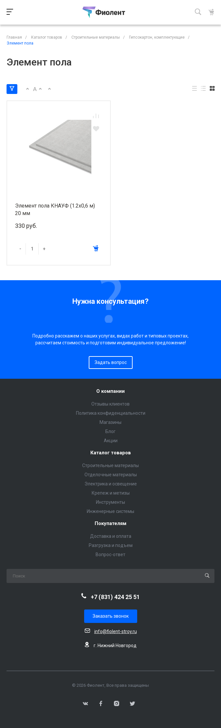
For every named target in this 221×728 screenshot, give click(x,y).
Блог (110, 431)
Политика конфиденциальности (110, 413)
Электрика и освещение (110, 483)
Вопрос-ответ (110, 554)
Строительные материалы (110, 465)
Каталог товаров (110, 453)
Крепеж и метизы (111, 493)
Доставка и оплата (110, 536)
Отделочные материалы (110, 474)
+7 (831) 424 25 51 (115, 596)
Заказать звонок (111, 616)
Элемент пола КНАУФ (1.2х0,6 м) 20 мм (55, 209)
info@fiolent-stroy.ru (115, 631)
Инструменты (110, 502)
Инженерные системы (110, 511)
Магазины (110, 422)
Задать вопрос (111, 362)
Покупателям (110, 523)
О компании (110, 391)
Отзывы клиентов (110, 404)
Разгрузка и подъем (111, 545)
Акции (111, 440)
